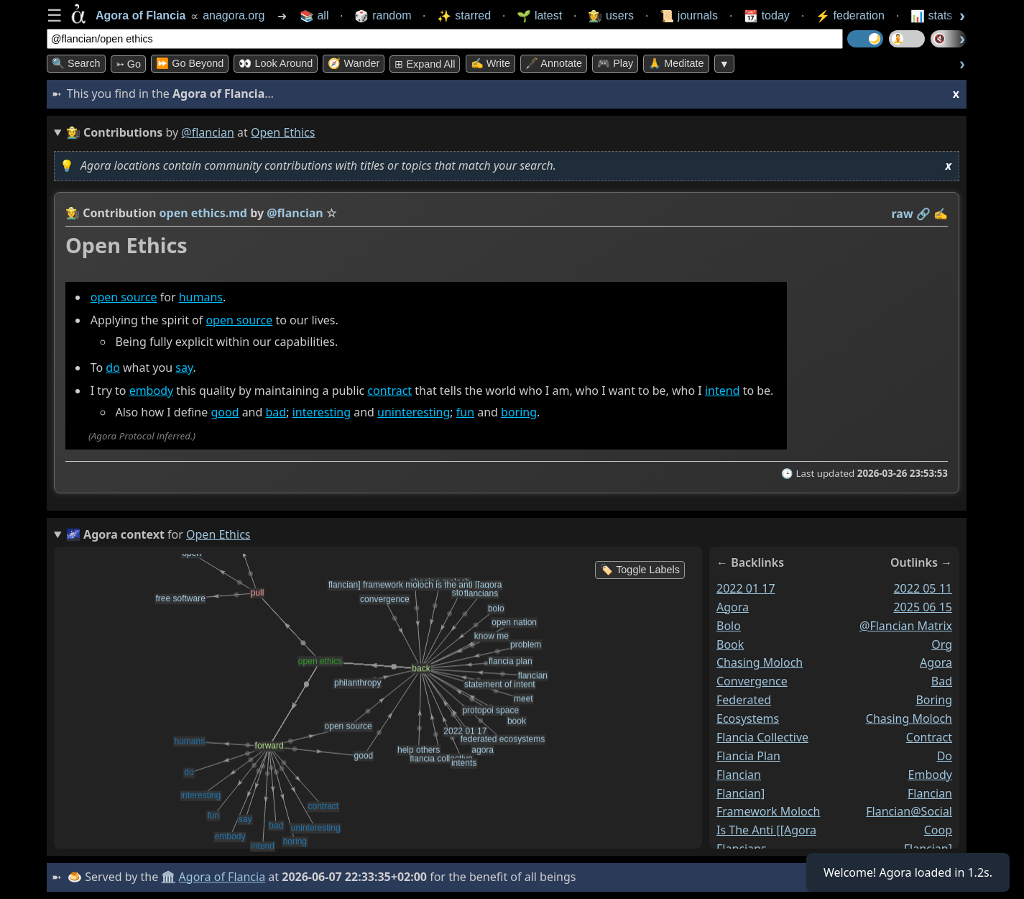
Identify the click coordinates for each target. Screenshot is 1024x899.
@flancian (207, 132)
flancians (741, 849)
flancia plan (748, 755)
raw (902, 214)
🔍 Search (76, 63)
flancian (738, 774)
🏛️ (168, 877)
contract (389, 390)
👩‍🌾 (72, 213)
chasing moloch (759, 662)
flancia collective (762, 737)
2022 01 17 (745, 588)
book (730, 644)
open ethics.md (203, 213)
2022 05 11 (922, 588)
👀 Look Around (276, 63)
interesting (321, 412)
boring (519, 412)
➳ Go (128, 64)
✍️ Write (490, 63)
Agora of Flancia (222, 877)
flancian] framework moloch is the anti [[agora (768, 811)
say (184, 367)
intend (722, 390)
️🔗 (923, 214)
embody (151, 390)
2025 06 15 (922, 606)
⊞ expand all (425, 64)
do (113, 367)
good (225, 412)
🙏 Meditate (676, 63)
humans (201, 297)
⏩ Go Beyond (189, 63)
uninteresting (413, 412)
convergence (752, 681)
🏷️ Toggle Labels (640, 569)
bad (276, 412)
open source (124, 297)
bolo (728, 625)
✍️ (940, 214)
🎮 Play (615, 63)
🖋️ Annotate (553, 63)
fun (465, 412)
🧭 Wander (353, 63)
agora (732, 606)
